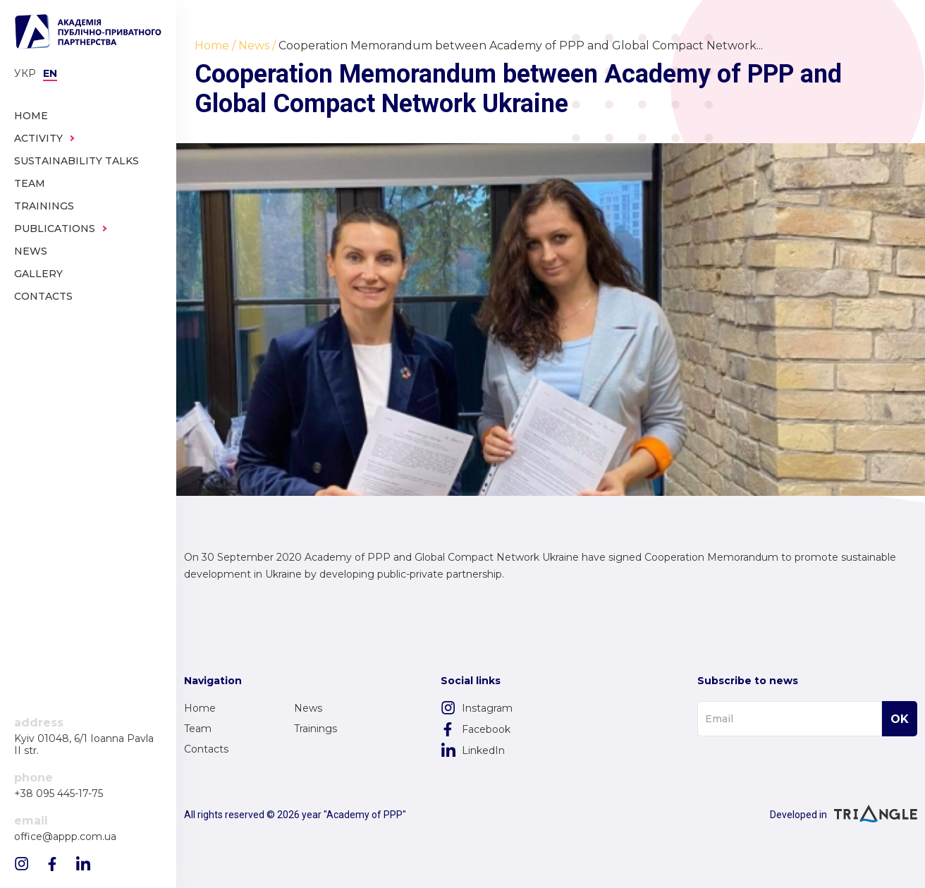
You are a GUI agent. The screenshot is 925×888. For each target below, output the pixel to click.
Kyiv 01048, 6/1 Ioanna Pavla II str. (84, 745)
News (308, 708)
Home (200, 708)
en (50, 73)
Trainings (315, 728)
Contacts (206, 749)
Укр (25, 73)
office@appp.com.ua (65, 837)
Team (198, 728)
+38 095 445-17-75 (58, 794)
